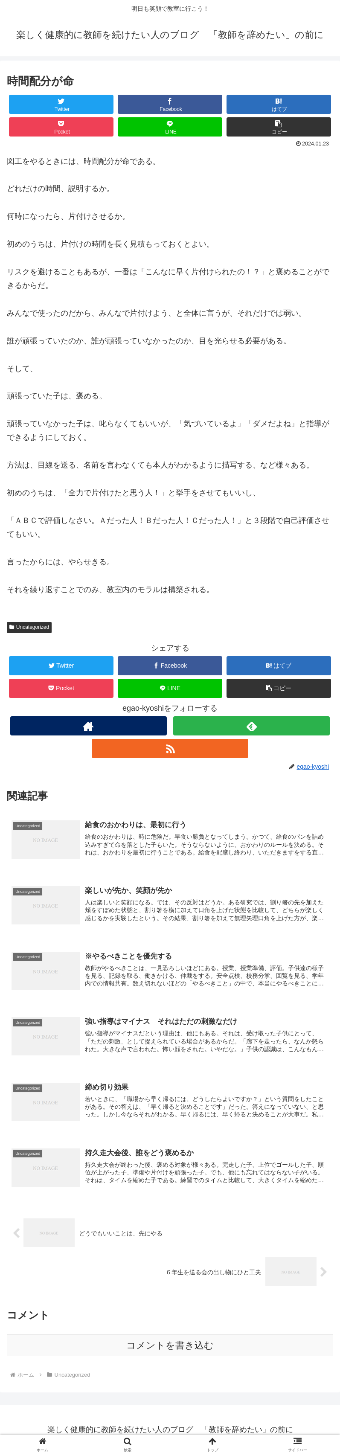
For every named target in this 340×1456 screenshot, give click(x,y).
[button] (279, 127)
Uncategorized (29, 627)
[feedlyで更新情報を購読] (251, 725)
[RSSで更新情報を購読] (170, 748)
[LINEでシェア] (170, 127)
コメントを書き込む (170, 1347)
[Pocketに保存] (61, 127)
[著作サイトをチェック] (88, 725)
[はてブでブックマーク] (279, 104)
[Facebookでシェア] (170, 104)
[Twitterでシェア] (61, 104)
